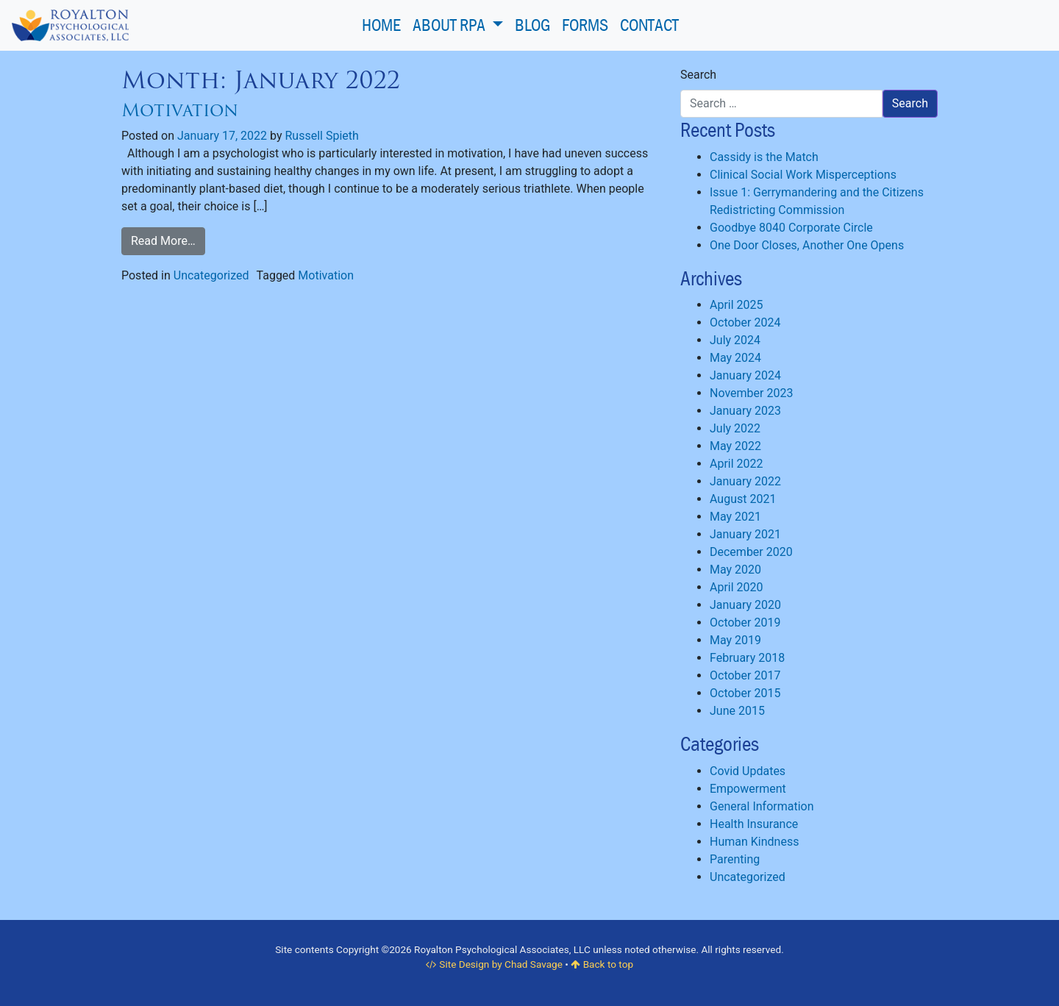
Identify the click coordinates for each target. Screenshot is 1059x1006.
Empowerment (748, 789)
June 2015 (737, 711)
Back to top (602, 964)
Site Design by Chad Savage (494, 964)
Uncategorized (211, 275)
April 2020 (736, 587)
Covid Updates (747, 771)
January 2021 (745, 534)
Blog (532, 24)
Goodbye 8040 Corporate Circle (791, 228)
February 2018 (747, 658)
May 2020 (735, 570)
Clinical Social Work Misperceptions (803, 175)
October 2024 (745, 322)
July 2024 (735, 340)
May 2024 (735, 358)
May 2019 (735, 640)
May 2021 (735, 517)
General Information (762, 806)
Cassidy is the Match (764, 157)
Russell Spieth (321, 136)
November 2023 (751, 393)
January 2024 (745, 375)
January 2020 (745, 605)
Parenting (735, 859)
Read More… (163, 241)
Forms (585, 24)
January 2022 (745, 481)
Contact (649, 24)
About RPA (450, 24)
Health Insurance (754, 824)
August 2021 (743, 499)
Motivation (179, 110)
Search (698, 75)
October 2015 (745, 693)
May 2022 (735, 446)
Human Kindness (754, 842)
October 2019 (745, 622)
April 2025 (736, 305)
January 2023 (745, 411)
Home (381, 24)
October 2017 (745, 675)
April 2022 (736, 464)
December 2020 (751, 552)
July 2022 (735, 428)
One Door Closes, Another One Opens (807, 245)
